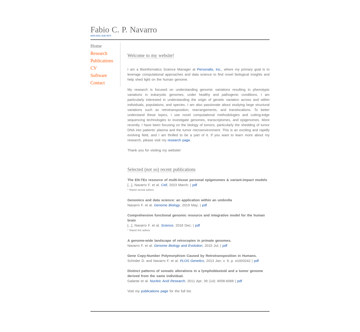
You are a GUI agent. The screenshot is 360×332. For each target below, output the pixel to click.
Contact (97, 82)
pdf (194, 185)
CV (93, 68)
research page (179, 140)
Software (98, 75)
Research (98, 53)
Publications (101, 60)
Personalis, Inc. (209, 69)
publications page (154, 291)
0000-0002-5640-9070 (100, 35)
